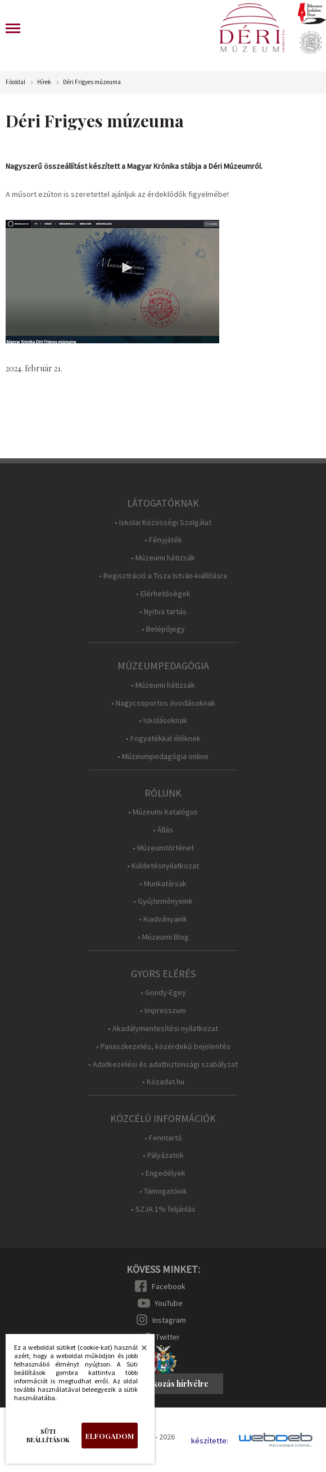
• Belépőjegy (163, 629)
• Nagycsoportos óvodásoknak (163, 703)
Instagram (169, 1320)
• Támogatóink (163, 1191)
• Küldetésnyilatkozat (163, 866)
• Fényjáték (163, 540)
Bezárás (138, 1350)
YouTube (169, 1303)
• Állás (163, 830)
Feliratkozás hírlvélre (168, 1383)
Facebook (168, 1286)
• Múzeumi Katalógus (163, 812)
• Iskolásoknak (163, 720)
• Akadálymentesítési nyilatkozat (163, 1028)
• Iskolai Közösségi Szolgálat (163, 522)
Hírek (44, 82)
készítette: (209, 1441)
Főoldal (15, 82)
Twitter (168, 1337)
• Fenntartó (163, 1138)
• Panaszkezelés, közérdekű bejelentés (163, 1046)
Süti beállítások (48, 1435)
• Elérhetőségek (163, 594)
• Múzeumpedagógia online (163, 756)
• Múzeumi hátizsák (163, 558)
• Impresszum (163, 1010)
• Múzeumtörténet (163, 848)
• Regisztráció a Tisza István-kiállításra (163, 576)
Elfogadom (109, 1436)
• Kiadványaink (163, 919)
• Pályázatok (163, 1155)
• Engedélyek (163, 1173)
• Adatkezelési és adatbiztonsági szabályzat (163, 1064)
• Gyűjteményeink (163, 901)
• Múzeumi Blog (163, 937)
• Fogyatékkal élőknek (163, 738)
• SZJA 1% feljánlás (163, 1209)
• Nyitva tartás (163, 612)
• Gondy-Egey (163, 992)
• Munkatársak (163, 884)
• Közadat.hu (163, 1082)
